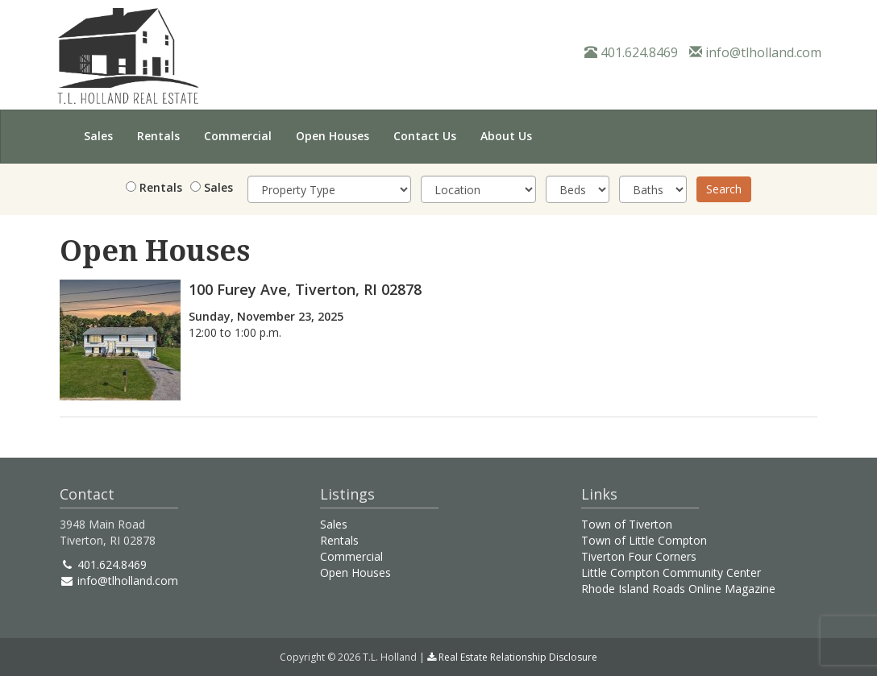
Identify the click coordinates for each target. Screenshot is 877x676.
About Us (506, 135)
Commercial (238, 135)
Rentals (158, 135)
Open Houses (332, 135)
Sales (98, 135)
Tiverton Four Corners (638, 556)
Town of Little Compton (644, 540)
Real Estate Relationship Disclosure (512, 657)
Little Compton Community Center (671, 572)
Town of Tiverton (626, 524)
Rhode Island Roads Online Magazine (678, 588)
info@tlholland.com (755, 52)
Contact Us (424, 135)
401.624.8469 (631, 52)
